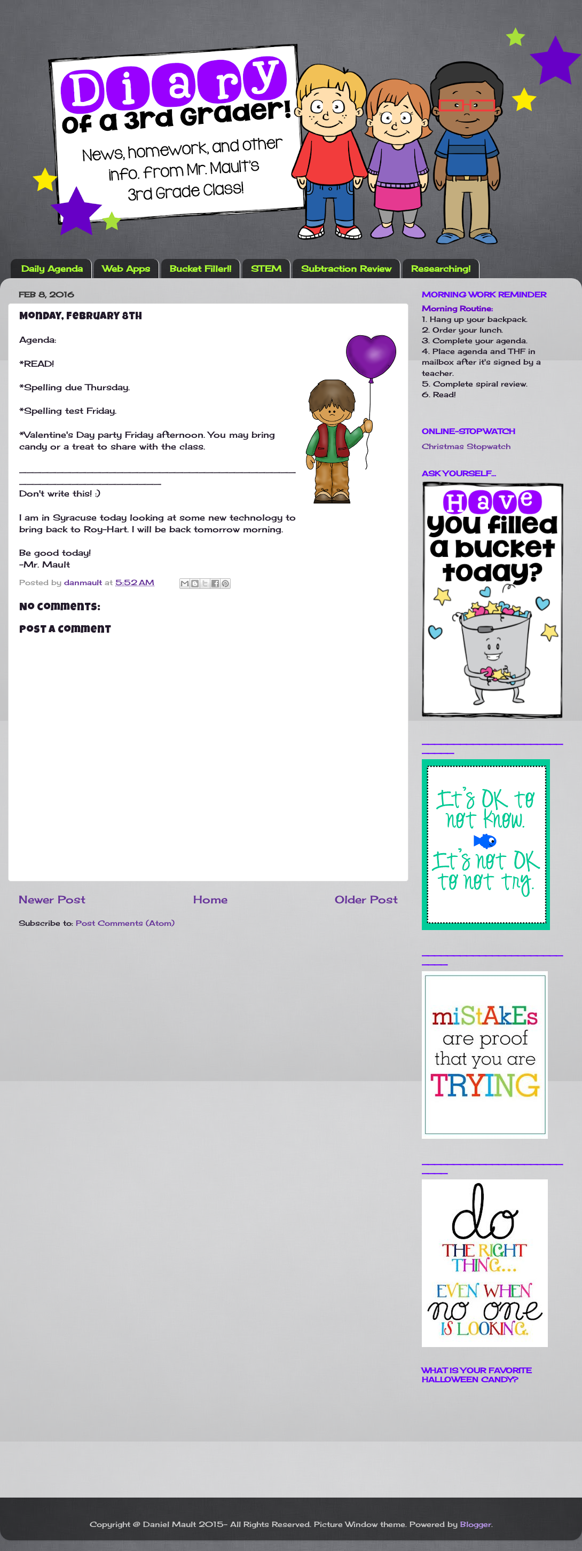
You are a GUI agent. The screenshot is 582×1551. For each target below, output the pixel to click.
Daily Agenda (52, 268)
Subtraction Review (346, 268)
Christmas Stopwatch (466, 446)
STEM (266, 268)
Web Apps (126, 268)
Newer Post (52, 899)
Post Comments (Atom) (125, 922)
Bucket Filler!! (200, 268)
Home (210, 899)
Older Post (366, 899)
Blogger (475, 1524)
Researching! (440, 268)
